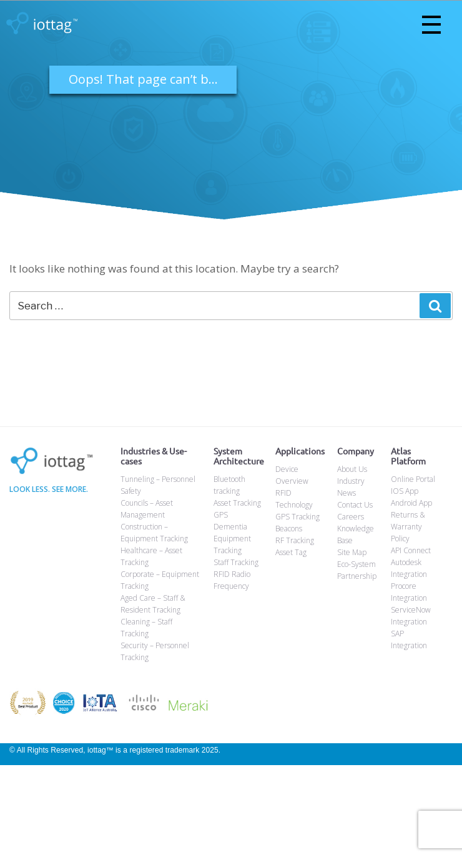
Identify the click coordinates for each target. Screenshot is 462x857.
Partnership (356, 576)
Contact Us (355, 504)
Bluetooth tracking (229, 485)
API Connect (411, 550)
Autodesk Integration (409, 568)
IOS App (404, 491)
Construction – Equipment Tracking (154, 532)
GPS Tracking (297, 516)
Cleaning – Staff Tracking (146, 627)
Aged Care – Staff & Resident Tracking (152, 604)
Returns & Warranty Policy (408, 526)
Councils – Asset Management (146, 509)
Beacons (288, 528)
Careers (350, 516)
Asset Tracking (237, 503)
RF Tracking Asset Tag (294, 546)
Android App (411, 503)
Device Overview (291, 475)
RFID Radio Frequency (232, 580)
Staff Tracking (236, 562)
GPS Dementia (230, 520)
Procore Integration (409, 592)
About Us (352, 469)
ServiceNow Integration (411, 615)
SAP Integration (409, 639)
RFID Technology (294, 499)
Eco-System (356, 564)
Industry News (351, 487)
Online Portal (413, 479)
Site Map (351, 552)
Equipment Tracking (232, 544)
